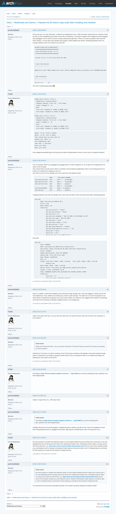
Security (92, 3)
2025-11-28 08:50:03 (39, 30)
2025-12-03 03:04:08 (39, 338)
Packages (58, 3)
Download (109, 3)
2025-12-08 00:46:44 (39, 464)
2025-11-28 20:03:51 (39, 94)
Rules (14, 13)
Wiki (76, 3)
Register (27, 13)
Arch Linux (12, 3)
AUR (100, 3)
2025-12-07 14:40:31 (39, 437)
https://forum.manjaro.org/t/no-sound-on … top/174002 (59, 373)
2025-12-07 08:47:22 (39, 395)
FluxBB (106, 507)
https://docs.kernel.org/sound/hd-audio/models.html (66, 446)
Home (50, 3)
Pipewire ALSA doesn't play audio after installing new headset (67, 22)
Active (98, 17)
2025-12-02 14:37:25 (39, 311)
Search (20, 13)
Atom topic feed (104, 504)
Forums (68, 3)
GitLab (83, 3)
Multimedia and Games (25, 22)
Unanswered (105, 17)
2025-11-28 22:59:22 (39, 160)
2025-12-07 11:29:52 (39, 412)
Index (8, 13)
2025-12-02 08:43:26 (39, 289)
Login (33, 13)
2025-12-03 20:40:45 (39, 369)
